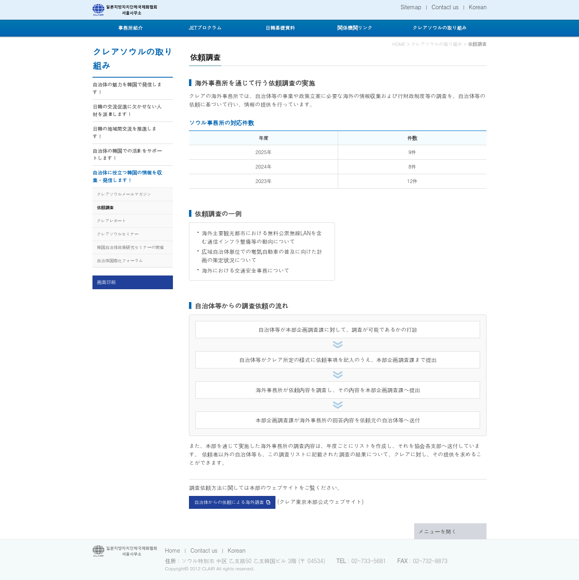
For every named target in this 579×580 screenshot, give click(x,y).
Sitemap (410, 7)
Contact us (444, 7)
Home (172, 550)
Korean (478, 7)
